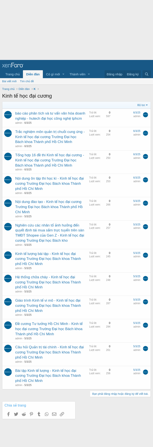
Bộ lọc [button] (141, 105)
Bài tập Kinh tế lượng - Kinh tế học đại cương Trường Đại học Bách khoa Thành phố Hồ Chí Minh (48, 376)
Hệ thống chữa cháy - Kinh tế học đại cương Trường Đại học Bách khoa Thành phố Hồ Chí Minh (48, 282)
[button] (63, 74)
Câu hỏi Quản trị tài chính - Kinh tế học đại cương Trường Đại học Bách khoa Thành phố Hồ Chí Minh (49, 352)
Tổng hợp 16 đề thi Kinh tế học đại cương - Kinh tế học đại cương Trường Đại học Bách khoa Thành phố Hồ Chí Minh (49, 160)
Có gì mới (53, 74)
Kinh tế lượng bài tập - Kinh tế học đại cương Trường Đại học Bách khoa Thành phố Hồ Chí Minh (48, 259)
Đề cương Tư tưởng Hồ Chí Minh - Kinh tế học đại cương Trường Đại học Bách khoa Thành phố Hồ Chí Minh (49, 329)
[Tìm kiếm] (146, 74)
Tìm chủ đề (27, 81)
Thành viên (77, 74)
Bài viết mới (9, 81)
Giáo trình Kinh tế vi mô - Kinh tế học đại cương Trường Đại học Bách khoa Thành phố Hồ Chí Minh (48, 305)
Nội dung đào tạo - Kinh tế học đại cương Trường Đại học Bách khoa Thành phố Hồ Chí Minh (49, 207)
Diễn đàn (33, 74)
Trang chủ (12, 74)
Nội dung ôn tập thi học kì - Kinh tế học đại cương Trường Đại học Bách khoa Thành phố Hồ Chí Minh (49, 183)
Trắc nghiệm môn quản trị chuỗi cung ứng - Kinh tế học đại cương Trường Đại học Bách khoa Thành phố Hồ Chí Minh (50, 137)
